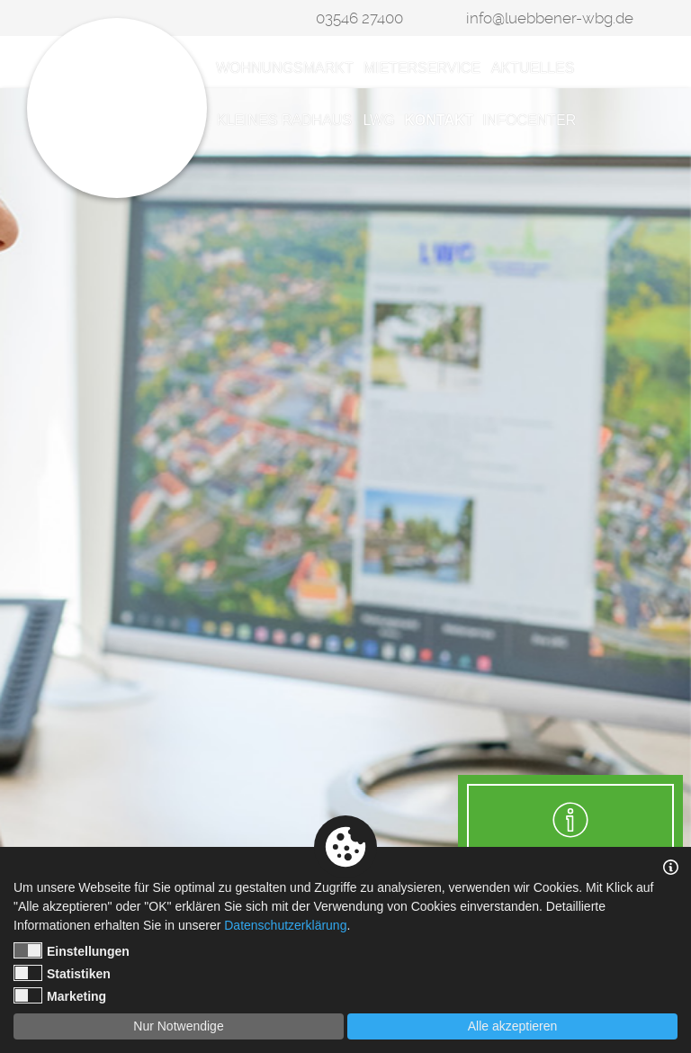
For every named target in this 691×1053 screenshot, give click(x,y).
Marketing (59, 995)
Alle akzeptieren (513, 1026)
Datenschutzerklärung (285, 925)
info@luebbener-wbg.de (549, 18)
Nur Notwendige (178, 1026)
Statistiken (62, 973)
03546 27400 (359, 18)
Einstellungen (71, 950)
